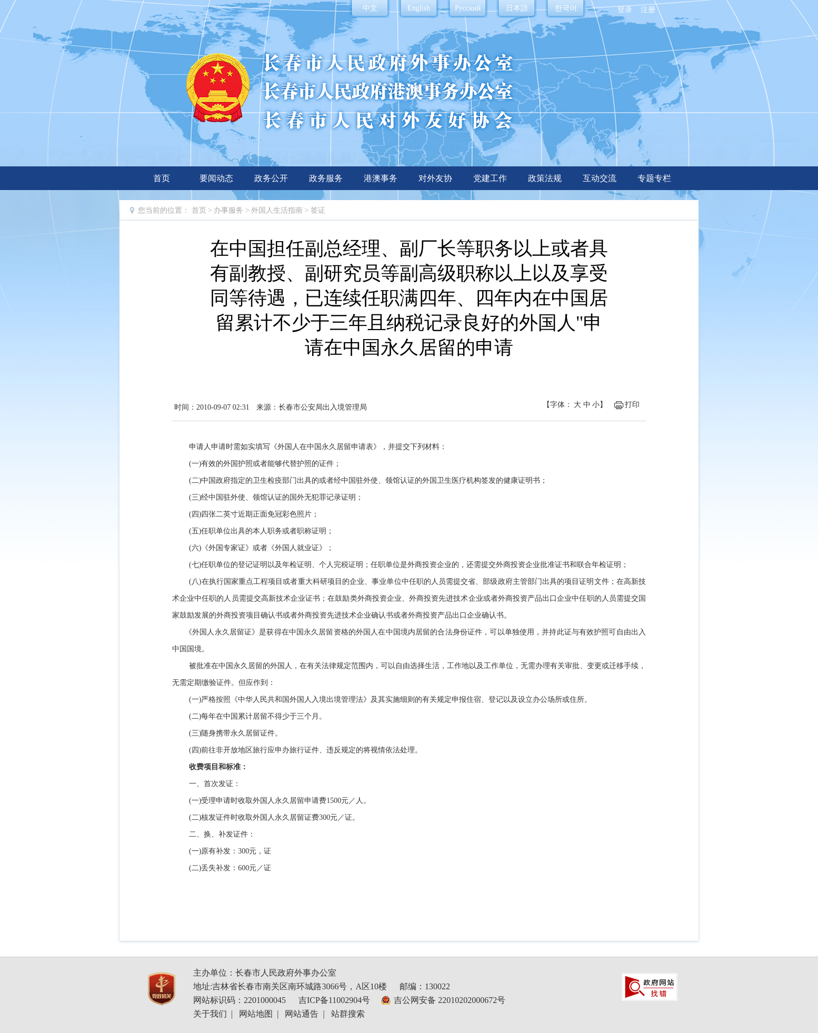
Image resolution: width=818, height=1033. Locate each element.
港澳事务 (380, 178)
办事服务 (228, 210)
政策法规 (545, 178)
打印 (632, 405)
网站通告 (301, 1013)
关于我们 (210, 1013)
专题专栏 (654, 178)
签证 (318, 210)
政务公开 (271, 178)
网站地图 (256, 1013)
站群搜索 (348, 1013)
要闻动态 (216, 178)
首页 (161, 178)
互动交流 (599, 178)
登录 (624, 10)
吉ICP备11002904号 (334, 1000)
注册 (648, 10)
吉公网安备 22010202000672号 (449, 1000)
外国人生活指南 (278, 210)
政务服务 (326, 178)
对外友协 (435, 178)
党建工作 (490, 178)
